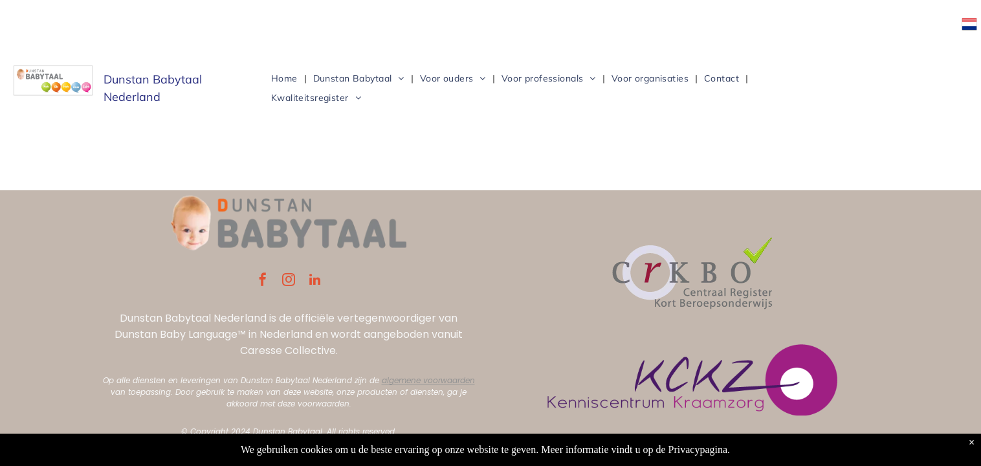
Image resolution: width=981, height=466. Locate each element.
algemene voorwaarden (428, 380)
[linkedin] (314, 281)
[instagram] (288, 281)
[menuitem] (286, 79)
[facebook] (262, 281)
